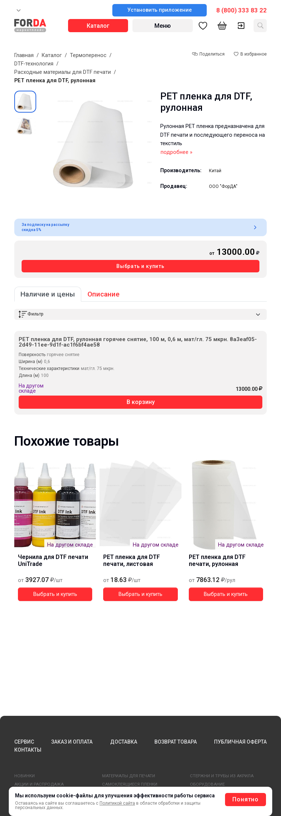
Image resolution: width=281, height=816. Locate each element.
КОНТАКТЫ (27, 750)
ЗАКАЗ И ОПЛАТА (72, 742)
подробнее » (176, 152)
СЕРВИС (24, 742)
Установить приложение (159, 10)
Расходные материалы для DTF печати (62, 72)
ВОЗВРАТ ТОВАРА (175, 742)
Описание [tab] (103, 294)
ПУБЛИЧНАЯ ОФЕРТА (240, 742)
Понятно (245, 799)
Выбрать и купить (140, 266)
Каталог (52, 55)
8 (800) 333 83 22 (241, 10)
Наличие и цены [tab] (47, 294)
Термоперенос (88, 55)
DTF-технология (33, 64)
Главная (24, 55)
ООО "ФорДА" (223, 186)
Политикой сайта (117, 803)
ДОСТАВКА (123, 742)
